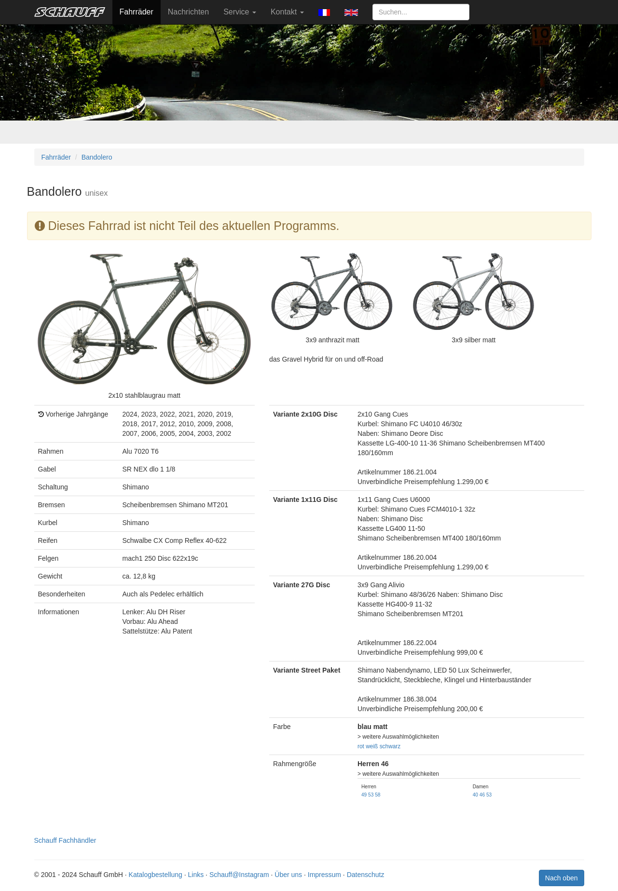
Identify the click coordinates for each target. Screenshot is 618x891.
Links (196, 874)
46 (482, 794)
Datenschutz (366, 874)
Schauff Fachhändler (65, 840)
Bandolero (97, 157)
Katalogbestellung (155, 874)
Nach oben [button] (561, 878)
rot (360, 746)
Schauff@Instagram (239, 874)
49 (364, 794)
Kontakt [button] (287, 12)
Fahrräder (136, 12)
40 (475, 794)
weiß (372, 746)
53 (370, 794)
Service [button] (239, 12)
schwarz (390, 746)
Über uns (288, 874)
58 (377, 794)
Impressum (324, 874)
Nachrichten (188, 12)
